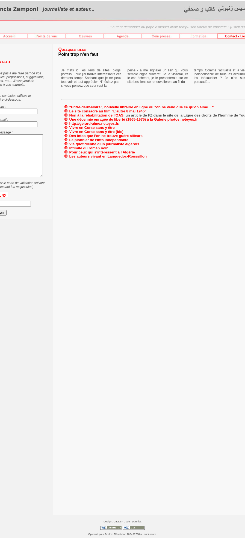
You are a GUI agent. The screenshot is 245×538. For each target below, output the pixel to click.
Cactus (118, 521)
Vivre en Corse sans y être (92, 128)
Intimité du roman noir (88, 148)
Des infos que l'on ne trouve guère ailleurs (106, 136)
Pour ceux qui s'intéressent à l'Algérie (102, 152)
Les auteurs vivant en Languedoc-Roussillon (108, 156)
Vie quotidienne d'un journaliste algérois (104, 144)
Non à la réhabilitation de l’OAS (96, 115)
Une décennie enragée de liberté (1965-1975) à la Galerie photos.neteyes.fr (133, 119)
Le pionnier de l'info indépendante (98, 140)
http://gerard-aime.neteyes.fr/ (94, 123)
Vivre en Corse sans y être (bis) (96, 132)
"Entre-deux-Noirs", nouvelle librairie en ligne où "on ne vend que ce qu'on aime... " (141, 107)
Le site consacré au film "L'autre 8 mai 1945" (108, 111)
